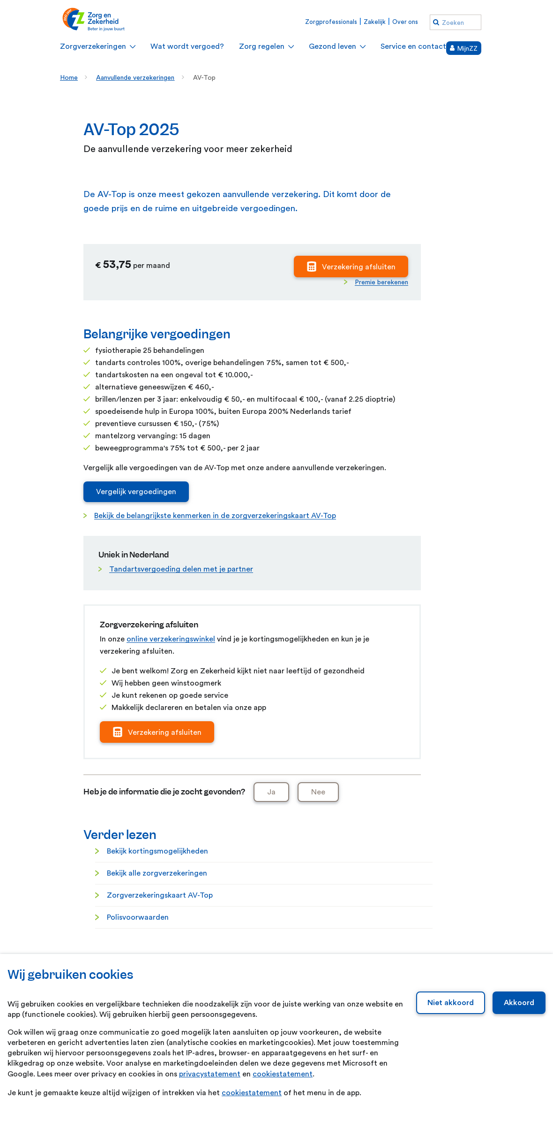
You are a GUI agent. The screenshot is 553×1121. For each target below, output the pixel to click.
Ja (271, 792)
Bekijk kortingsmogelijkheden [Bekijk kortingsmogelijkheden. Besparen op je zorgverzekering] (157, 851)
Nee (318, 792)
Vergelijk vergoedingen (136, 492)
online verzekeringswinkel (171, 639)
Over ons (405, 22)
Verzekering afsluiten (359, 267)
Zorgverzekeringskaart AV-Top (160, 895)
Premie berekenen (381, 282)
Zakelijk (375, 22)
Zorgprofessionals (331, 22)
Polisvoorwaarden (138, 917)
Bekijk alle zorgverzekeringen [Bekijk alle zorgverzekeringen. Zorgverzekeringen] (157, 873)
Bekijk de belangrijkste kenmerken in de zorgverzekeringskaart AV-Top (215, 515)
